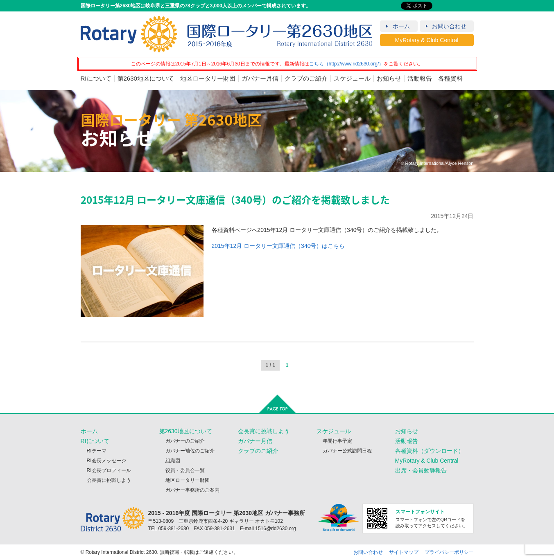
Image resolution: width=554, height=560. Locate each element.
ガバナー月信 (260, 78)
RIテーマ (96, 451)
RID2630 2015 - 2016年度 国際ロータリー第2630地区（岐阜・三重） (227, 34)
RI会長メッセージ (106, 460)
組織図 (172, 460)
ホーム (401, 26)
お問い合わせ (449, 26)
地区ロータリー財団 (207, 78)
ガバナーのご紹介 (185, 441)
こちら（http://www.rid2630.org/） (346, 64)
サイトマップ (403, 552)
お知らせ (389, 78)
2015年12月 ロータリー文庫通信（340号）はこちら (278, 246)
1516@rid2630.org (275, 528)
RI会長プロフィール (109, 470)
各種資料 (450, 78)
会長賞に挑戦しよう (109, 480)
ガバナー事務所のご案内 (192, 490)
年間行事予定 (337, 441)
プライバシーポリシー (449, 552)
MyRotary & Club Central (427, 40)
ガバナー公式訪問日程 (347, 451)
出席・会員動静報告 (421, 470)
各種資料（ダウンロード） (429, 451)
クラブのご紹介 (306, 78)
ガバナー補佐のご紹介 (190, 451)
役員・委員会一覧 (185, 470)
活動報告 (419, 78)
